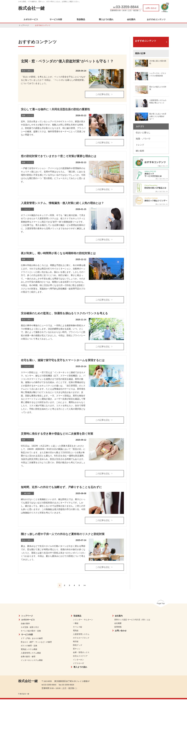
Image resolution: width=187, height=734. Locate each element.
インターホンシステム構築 (32, 660)
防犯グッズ (77, 645)
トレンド (140, 145)
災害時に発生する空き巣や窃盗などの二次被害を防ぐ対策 (57, 433)
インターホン (78, 660)
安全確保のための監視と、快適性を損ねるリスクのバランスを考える (64, 313)
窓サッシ (76, 649)
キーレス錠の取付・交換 (31, 631)
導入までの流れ (106, 19)
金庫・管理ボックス (81, 652)
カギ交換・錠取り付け (30, 627)
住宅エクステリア (80, 656)
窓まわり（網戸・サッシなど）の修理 (36, 642)
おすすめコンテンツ (156, 19)
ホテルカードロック (81, 638)
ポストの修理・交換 (29, 646)
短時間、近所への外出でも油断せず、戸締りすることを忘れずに (61, 487)
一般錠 (75, 623)
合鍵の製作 (25, 623)
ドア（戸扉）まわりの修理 (32, 638)
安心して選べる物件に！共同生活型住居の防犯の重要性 (55, 109)
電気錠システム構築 (29, 649)
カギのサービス (31, 19)
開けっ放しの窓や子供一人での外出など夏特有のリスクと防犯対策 (63, 533)
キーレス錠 (77, 627)
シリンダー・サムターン (83, 620)
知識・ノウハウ (143, 139)
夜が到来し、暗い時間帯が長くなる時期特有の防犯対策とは (58, 253)
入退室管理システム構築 (31, 653)
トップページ (24, 25)
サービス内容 (56, 19)
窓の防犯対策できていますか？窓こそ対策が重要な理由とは (58, 156)
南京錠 (75, 641)
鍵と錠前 (140, 151)
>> (85, 585)
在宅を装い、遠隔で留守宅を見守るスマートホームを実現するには (63, 360)
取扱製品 (81, 19)
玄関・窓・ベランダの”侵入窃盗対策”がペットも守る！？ (67, 61)
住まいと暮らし (143, 132)
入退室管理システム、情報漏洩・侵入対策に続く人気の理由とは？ (62, 203)
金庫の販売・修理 (28, 656)
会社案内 (131, 19)
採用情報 (118, 627)
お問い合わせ (151, 8)
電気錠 (75, 630)
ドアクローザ (78, 663)
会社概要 (118, 623)
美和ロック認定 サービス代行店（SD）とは (132, 620)
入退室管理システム (81, 634)
